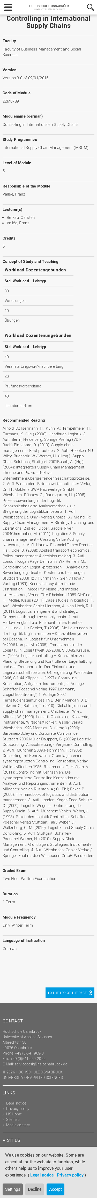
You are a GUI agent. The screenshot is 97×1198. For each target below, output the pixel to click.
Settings (12, 1189)
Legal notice (42, 1175)
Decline (34, 1189)
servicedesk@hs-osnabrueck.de (40, 1064)
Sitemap (13, 1119)
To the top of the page (67, 993)
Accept (55, 1189)
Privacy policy (70, 1175)
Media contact (18, 1124)
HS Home (14, 1114)
